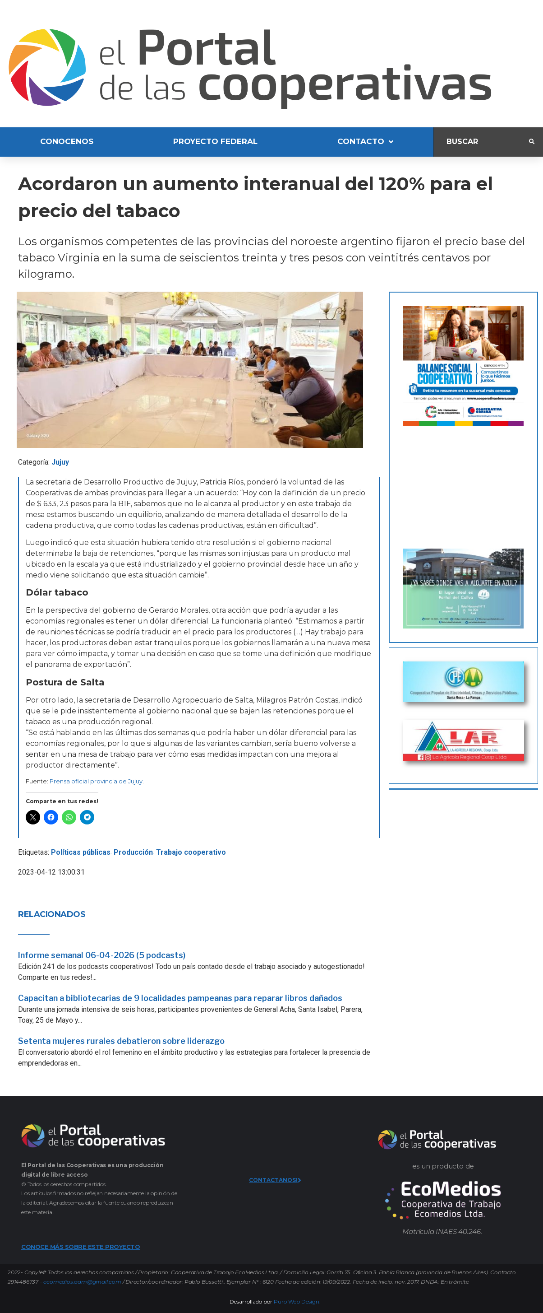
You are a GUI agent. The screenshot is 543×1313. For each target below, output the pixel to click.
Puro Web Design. (297, 1301)
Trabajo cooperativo (191, 852)
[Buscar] (481, 142)
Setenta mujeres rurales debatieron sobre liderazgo (121, 1041)
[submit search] (531, 141)
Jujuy (60, 462)
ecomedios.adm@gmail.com (82, 1281)
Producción (133, 852)
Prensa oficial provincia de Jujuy (96, 781)
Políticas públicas (80, 852)
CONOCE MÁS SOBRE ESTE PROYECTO (80, 1246)
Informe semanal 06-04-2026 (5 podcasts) (101, 955)
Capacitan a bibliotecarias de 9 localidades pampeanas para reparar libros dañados (180, 998)
